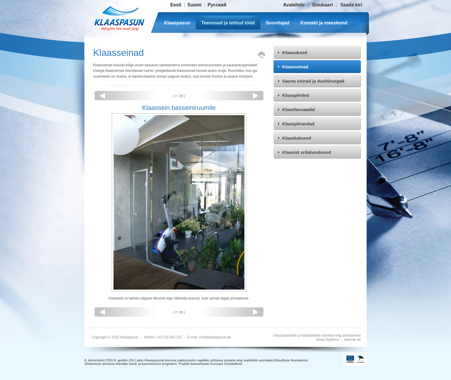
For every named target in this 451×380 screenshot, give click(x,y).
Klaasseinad (295, 66)
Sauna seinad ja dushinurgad (313, 81)
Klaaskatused (296, 137)
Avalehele (294, 4)
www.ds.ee (352, 340)
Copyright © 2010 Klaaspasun (115, 337)
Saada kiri (351, 4)
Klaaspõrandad (298, 123)
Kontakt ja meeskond (323, 22)
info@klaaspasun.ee (215, 337)
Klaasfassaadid (298, 109)
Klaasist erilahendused (306, 152)
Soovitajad (278, 22)
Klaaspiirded (295, 95)
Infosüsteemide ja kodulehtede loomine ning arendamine (317, 335)
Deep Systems (327, 340)
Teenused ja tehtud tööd (228, 22)
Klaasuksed (294, 52)
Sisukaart (322, 4)
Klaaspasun (177, 22)
